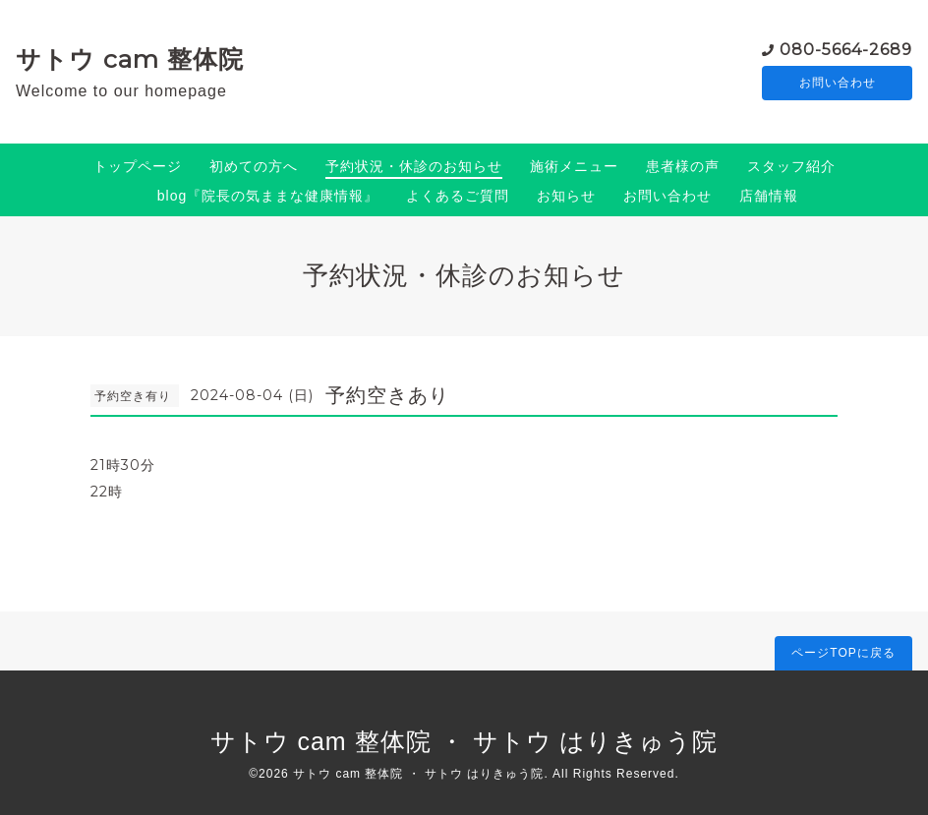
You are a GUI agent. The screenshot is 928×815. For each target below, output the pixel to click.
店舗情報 (768, 196)
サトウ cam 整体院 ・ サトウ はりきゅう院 (464, 741)
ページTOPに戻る (843, 653)
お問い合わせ (837, 83)
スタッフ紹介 (791, 166)
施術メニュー (574, 166)
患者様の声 (683, 166)
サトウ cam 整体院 (130, 59)
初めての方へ (253, 166)
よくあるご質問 (457, 196)
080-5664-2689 (846, 48)
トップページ (137, 166)
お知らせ (566, 196)
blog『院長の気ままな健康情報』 (267, 196)
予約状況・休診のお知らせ (413, 166)
